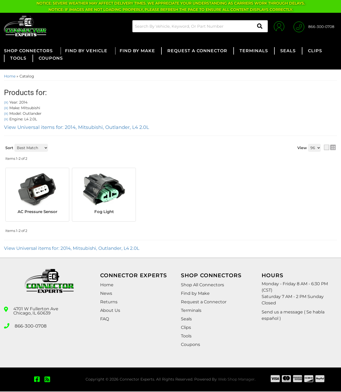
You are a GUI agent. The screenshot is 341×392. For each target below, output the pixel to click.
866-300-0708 (30, 326)
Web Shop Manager (236, 380)
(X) (6, 102)
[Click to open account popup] (278, 26)
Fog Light (104, 211)
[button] (198, 26)
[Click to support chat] (314, 26)
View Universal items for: (76, 127)
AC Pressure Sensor (37, 211)
